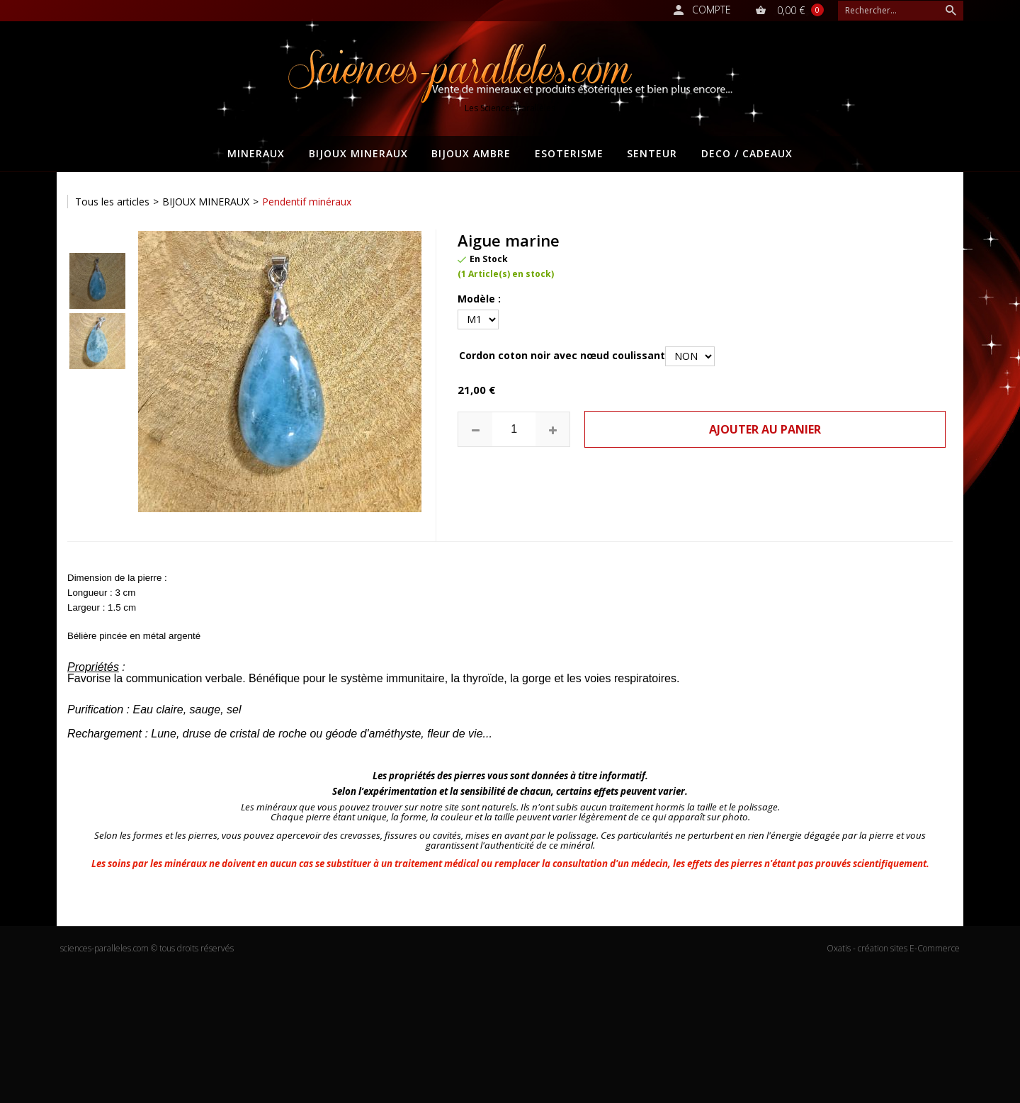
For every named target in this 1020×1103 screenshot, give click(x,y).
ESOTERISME (569, 153)
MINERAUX (256, 153)
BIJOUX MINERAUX (358, 153)
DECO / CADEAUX (747, 153)
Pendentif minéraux (306, 201)
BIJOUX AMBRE (471, 153)
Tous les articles (112, 201)
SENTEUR (652, 153)
